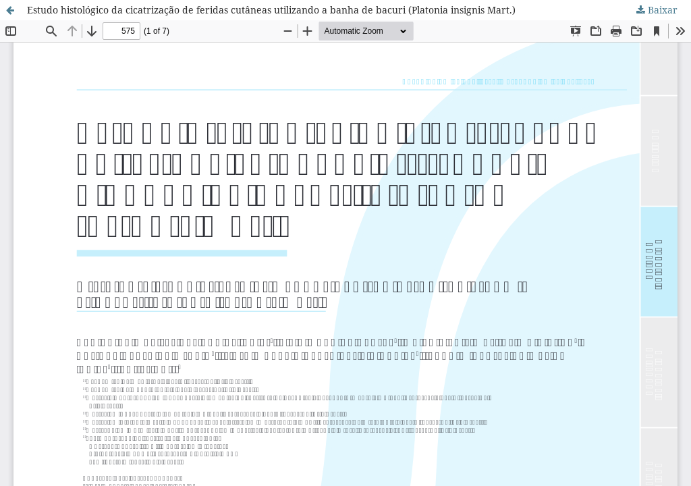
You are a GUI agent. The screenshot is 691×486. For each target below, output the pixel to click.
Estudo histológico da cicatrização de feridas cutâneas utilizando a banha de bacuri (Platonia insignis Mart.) (271, 9)
